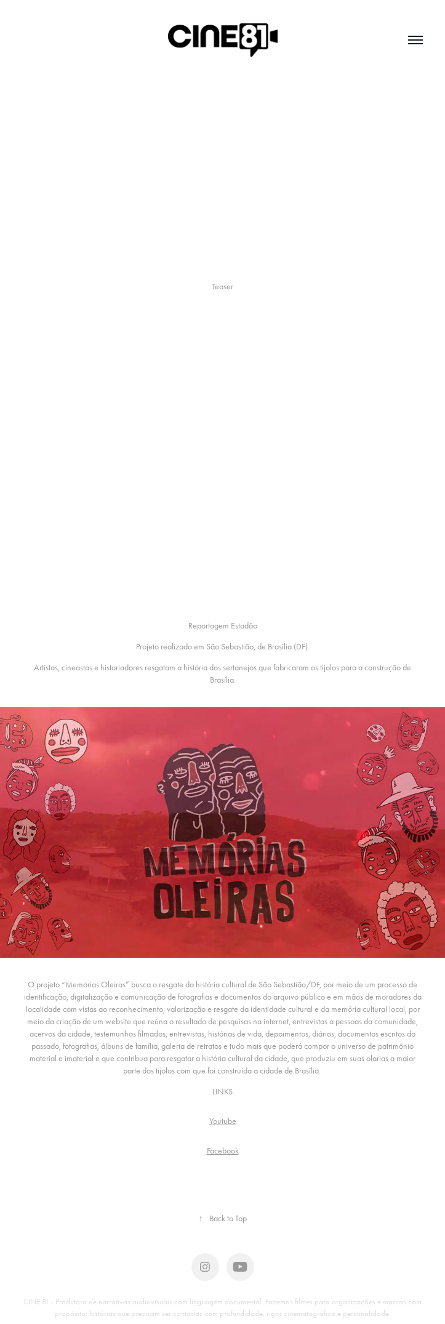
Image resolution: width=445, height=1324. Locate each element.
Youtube (222, 1121)
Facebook (223, 1150)
